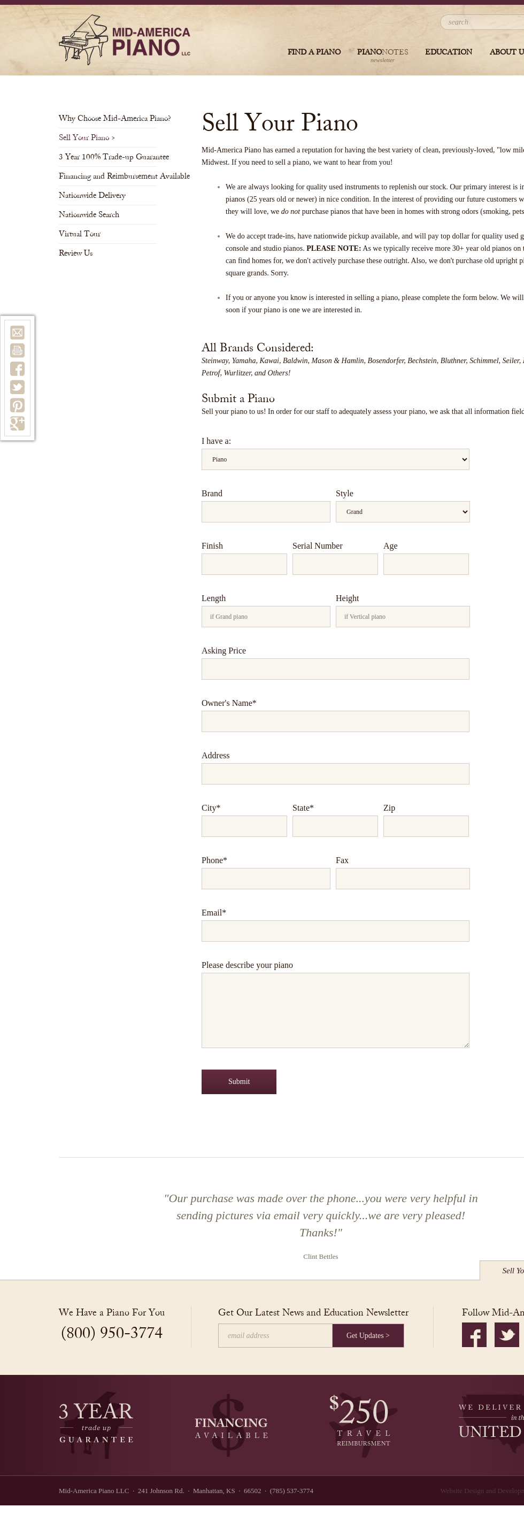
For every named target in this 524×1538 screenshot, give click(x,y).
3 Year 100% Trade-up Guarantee (108, 157)
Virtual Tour (83, 234)
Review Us (79, 253)
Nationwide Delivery (95, 195)
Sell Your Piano (87, 137)
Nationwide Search (92, 214)
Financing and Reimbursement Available (108, 176)
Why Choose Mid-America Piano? (108, 118)
